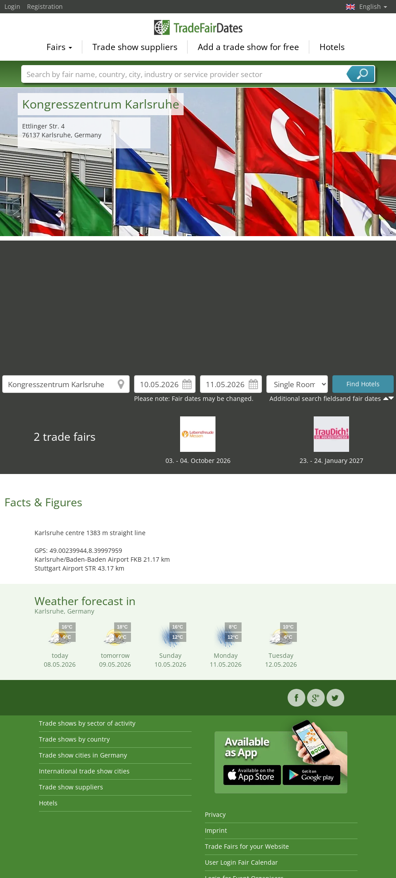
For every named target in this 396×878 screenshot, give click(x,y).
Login (12, 6)
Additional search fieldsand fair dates (325, 398)
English (373, 6)
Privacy (215, 814)
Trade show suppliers (134, 47)
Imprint (216, 830)
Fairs (59, 47)
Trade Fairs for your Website (247, 846)
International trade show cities (84, 771)
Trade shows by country (74, 739)
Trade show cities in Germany (83, 755)
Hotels (332, 47)
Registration (45, 6)
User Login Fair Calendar (241, 862)
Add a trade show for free (248, 47)
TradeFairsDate (198, 27)
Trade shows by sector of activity (87, 723)
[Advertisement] (198, 303)
